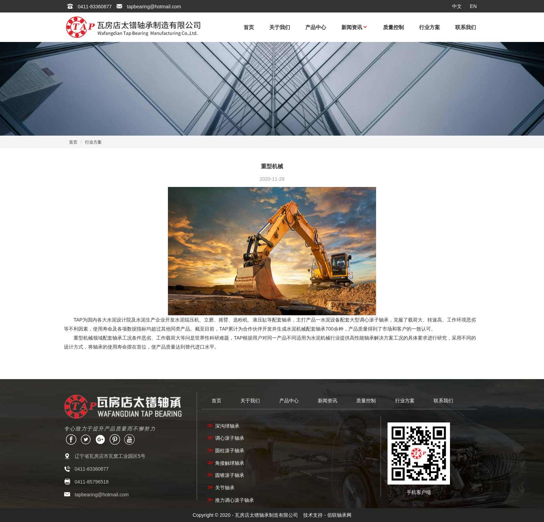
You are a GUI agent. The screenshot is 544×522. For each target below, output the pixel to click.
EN (473, 6)
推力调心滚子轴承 (230, 500)
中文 (457, 6)
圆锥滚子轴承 (225, 475)
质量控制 (393, 27)
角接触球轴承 (225, 463)
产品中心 (315, 27)
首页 (249, 27)
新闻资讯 (351, 27)
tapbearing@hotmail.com (154, 6)
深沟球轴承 (223, 426)
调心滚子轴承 (225, 438)
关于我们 (279, 27)
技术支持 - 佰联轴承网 (327, 515)
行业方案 (429, 27)
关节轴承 (221, 487)
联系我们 (465, 27)
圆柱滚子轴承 (225, 450)
